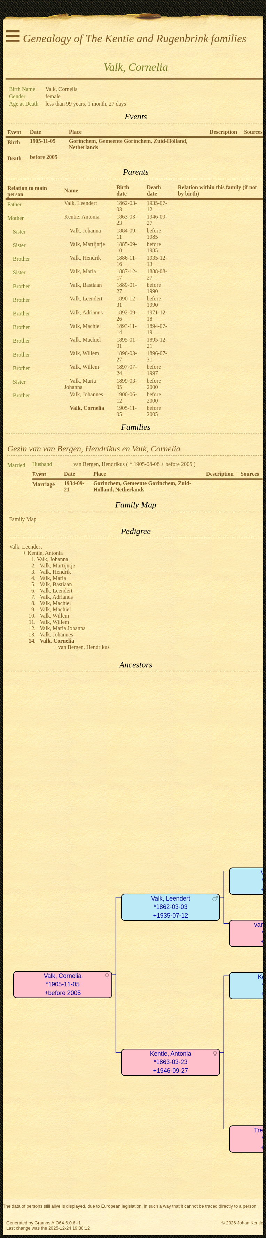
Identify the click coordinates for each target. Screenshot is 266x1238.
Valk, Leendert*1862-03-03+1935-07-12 (170, 907)
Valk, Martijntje (87, 244)
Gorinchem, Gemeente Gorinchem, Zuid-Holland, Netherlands (142, 486)
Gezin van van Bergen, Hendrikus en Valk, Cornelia (93, 448)
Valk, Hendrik (85, 258)
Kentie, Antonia (81, 217)
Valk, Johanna (85, 231)
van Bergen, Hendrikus (99, 464)
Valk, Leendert (80, 203)
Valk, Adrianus (86, 312)
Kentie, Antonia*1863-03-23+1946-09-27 (170, 1062)
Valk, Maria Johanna (80, 384)
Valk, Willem (84, 353)
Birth (13, 142)
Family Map (23, 519)
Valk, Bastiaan (86, 285)
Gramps (42, 1222)
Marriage (43, 484)
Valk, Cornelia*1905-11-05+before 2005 (62, 984)
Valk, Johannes (86, 394)
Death (14, 158)
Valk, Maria (83, 271)
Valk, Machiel (85, 326)
